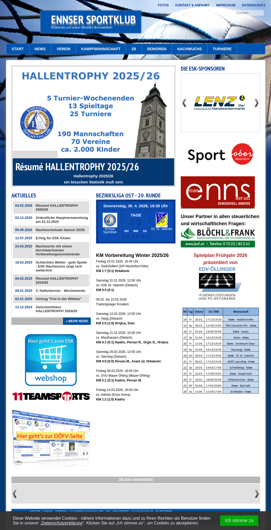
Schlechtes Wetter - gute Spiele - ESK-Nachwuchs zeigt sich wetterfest (61, 266)
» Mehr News (77, 321)
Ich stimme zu (239, 520)
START (18, 49)
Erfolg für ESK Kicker (53, 238)
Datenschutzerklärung (62, 523)
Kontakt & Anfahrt (192, 5)
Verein (63, 49)
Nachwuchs (189, 49)
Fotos (163, 5)
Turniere (222, 49)
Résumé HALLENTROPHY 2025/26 (77, 166)
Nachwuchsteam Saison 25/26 (60, 230)
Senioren (156, 49)
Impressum (226, 5)
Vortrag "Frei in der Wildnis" (59, 299)
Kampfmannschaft (101, 49)
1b (133, 49)
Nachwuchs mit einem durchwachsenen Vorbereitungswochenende (58, 250)
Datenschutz (253, 5)
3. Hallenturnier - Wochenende (60, 291)
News (40, 49)
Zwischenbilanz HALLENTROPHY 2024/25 (56, 309)
